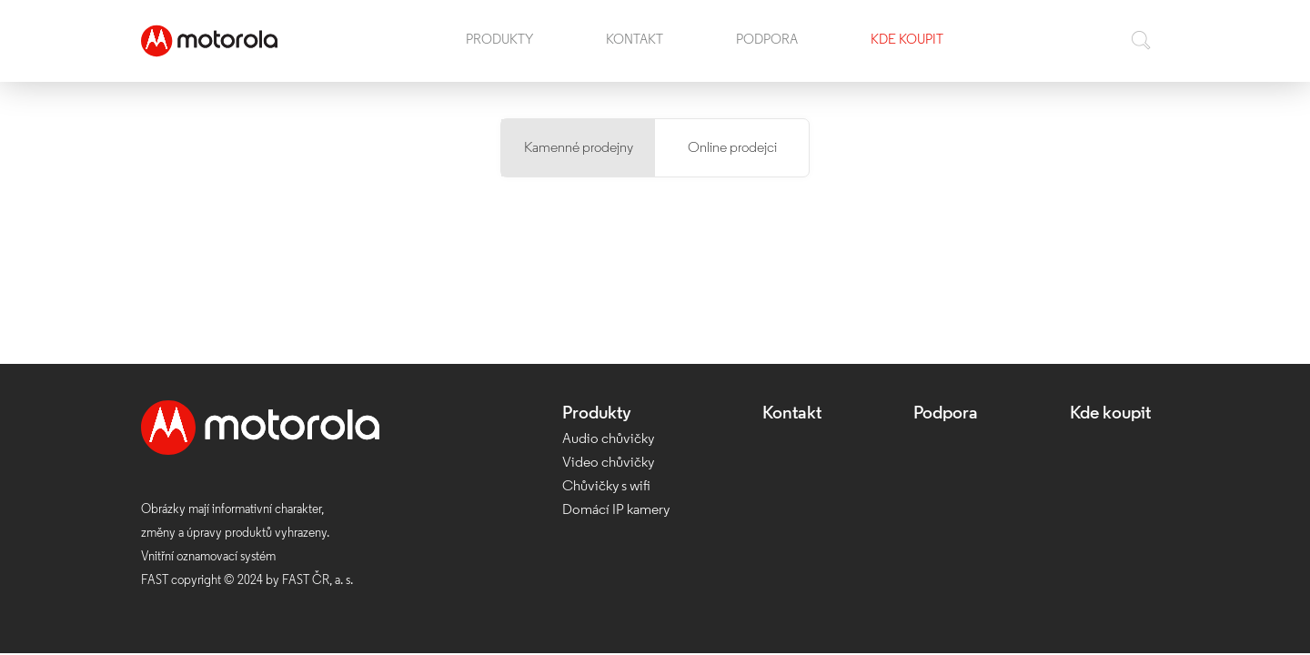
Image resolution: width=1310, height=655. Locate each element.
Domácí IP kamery (616, 510)
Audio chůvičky (608, 439)
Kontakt (634, 40)
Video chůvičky (608, 463)
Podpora (767, 40)
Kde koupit (907, 40)
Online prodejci (732, 148)
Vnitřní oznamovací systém (208, 557)
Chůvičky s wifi (606, 486)
